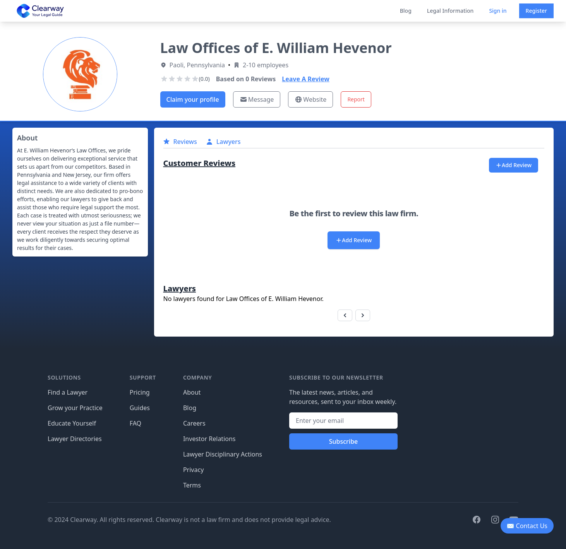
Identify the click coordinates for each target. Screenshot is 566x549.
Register (536, 10)
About (192, 392)
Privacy (193, 469)
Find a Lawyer (67, 392)
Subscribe (343, 441)
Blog (406, 10)
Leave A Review (305, 79)
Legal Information (450, 10)
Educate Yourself (72, 423)
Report (356, 99)
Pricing (140, 392)
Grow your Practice (75, 408)
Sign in (497, 10)
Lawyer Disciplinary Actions (222, 454)
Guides (140, 408)
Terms (192, 485)
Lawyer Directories (75, 438)
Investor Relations (209, 438)
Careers (194, 423)
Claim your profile (192, 99)
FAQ (135, 423)
